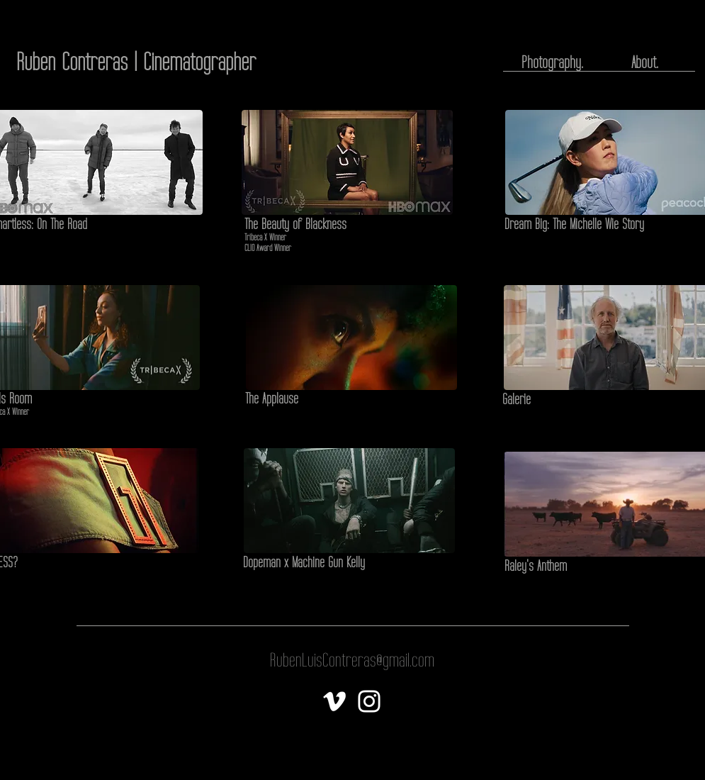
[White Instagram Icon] (369, 701)
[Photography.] (552, 62)
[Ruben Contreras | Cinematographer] (136, 62)
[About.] (644, 62)
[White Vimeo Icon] (334, 701)
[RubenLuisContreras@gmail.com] (352, 660)
